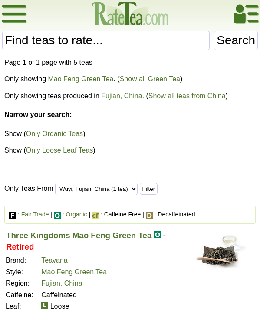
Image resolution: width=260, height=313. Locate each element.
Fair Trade (35, 214)
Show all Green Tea (150, 79)
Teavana (54, 260)
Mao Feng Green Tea (81, 79)
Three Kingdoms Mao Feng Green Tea (78, 235)
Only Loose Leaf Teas (59, 150)
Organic (76, 214)
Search (236, 40)
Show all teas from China (187, 96)
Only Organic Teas (54, 133)
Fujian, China (121, 96)
